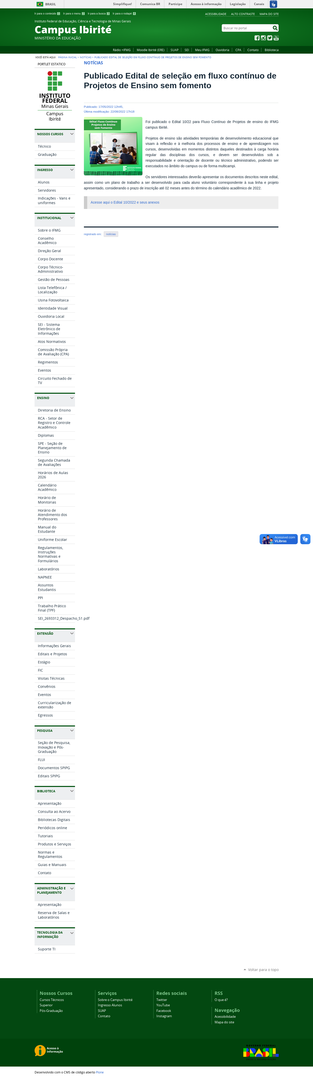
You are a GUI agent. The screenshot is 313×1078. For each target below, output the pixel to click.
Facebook (257, 37)
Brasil (50, 4)
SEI (187, 50)
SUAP (174, 50)
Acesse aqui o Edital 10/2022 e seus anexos (125, 202)
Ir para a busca (99, 13)
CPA (238, 50)
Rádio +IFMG (122, 50)
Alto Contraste (243, 14)
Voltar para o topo (263, 969)
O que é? (221, 1000)
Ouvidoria (222, 50)
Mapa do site (269, 14)
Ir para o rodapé (124, 13)
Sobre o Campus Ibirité (115, 1000)
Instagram (263, 37)
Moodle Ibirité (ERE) (151, 50)
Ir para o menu (74, 13)
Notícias (85, 57)
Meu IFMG (202, 50)
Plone (100, 1072)
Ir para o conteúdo (48, 13)
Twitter (269, 37)
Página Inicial (67, 57)
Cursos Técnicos (52, 1000)
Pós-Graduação (51, 1011)
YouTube (276, 37)
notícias (111, 234)
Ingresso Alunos (110, 1005)
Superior (46, 1005)
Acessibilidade (215, 14)
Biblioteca (272, 50)
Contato (253, 50)
